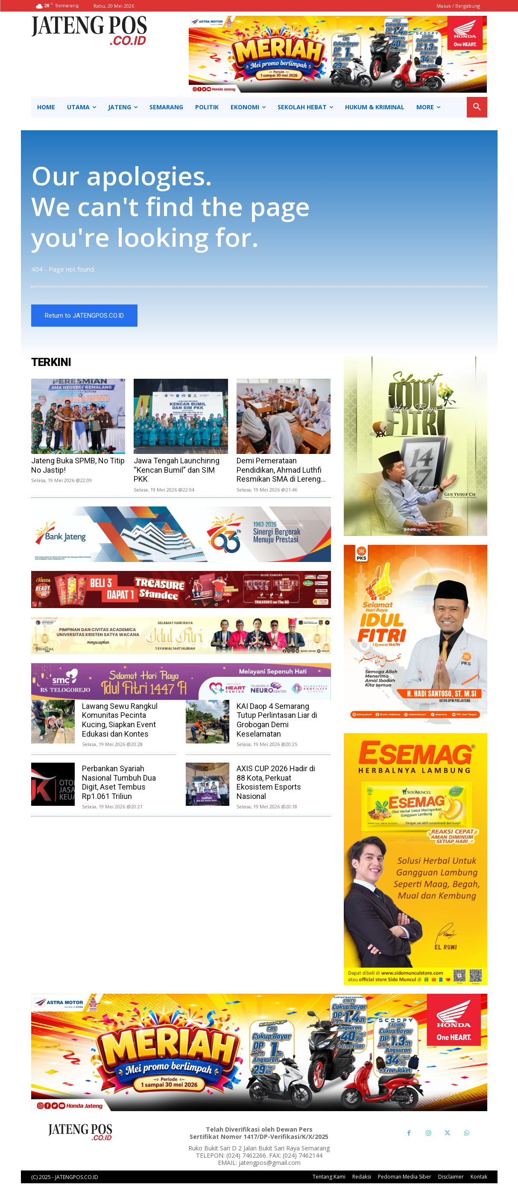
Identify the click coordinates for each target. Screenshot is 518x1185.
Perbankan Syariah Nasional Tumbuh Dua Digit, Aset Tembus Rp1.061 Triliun (119, 783)
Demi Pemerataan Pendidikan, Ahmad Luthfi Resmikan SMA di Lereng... (281, 471)
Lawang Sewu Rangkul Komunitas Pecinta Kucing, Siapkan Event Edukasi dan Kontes (120, 721)
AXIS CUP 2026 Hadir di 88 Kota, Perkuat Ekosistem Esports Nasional (276, 783)
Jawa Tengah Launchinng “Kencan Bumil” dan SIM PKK (176, 471)
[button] (477, 107)
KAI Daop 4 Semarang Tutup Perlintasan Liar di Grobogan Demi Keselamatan (277, 721)
